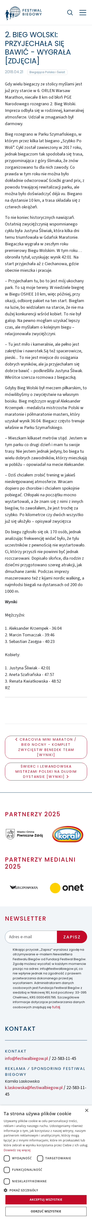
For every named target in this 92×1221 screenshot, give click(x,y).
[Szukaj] (70, 12)
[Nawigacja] (83, 12)
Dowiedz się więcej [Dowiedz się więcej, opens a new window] (17, 1150)
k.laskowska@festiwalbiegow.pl (34, 1088)
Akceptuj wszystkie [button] (46, 1199)
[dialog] (46, 1163)
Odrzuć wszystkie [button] (46, 1211)
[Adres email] (31, 937)
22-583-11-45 (64, 1058)
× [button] (86, 1111)
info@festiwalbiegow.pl (26, 1058)
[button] (46, 1190)
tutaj (56, 1007)
